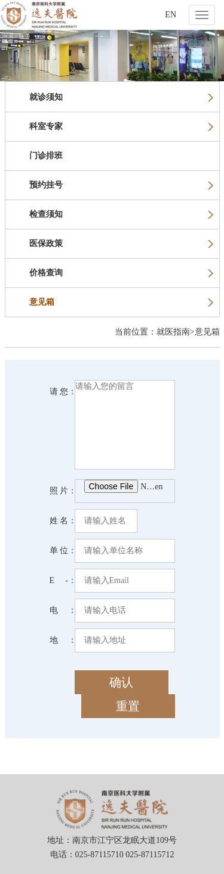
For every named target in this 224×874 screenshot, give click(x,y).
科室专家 (121, 126)
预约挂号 (121, 184)
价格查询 (121, 272)
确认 (121, 682)
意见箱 (121, 302)
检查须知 (121, 214)
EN (170, 14)
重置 (128, 706)
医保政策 (121, 243)
